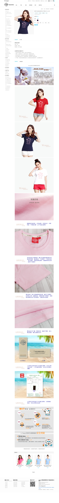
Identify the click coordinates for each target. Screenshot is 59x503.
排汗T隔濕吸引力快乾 (8, 12)
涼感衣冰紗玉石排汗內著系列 (8, 14)
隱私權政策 (44, 489)
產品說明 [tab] (16, 39)
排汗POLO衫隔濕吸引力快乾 (8, 29)
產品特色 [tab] (16, 61)
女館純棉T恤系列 (34, 448)
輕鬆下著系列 (7, 38)
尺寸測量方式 (23, 486)
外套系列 (6, 57)
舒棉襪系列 (6, 72)
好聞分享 (6, 487)
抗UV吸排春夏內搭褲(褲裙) (8, 42)
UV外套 (40, 488)
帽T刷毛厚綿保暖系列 (8, 82)
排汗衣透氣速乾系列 (7, 21)
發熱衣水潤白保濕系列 (8, 78)
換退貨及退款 (15, 485)
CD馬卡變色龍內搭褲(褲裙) (8, 46)
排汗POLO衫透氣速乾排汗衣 (8, 26)
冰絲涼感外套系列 (7, 59)
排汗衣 (39, 487)
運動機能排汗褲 (7, 40)
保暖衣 (48, 487)
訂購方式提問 (15, 486)
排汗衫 (41, 487)
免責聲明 (48, 489)
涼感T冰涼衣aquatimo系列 (8, 17)
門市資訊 (6, 483)
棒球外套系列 (7, 64)
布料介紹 (6, 486)
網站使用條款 (40, 489)
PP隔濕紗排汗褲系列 (8, 44)
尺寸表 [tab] (21, 39)
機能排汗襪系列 (7, 73)
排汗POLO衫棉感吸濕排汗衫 (8, 33)
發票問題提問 (15, 484)
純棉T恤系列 (6, 34)
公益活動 (6, 484)
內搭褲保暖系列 (7, 56)
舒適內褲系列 (7, 69)
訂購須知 (22, 485)
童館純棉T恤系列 (41, 448)
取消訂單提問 (15, 483)
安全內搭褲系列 (7, 49)
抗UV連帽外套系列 (7, 60)
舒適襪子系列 (7, 70)
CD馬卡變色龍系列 (7, 87)
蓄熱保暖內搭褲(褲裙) (8, 53)
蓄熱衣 (50, 487)
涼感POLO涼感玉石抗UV (8, 30)
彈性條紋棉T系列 (7, 37)
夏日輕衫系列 (7, 9)
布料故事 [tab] (21, 61)
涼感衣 (46, 487)
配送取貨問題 (23, 483)
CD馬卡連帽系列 (7, 63)
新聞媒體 (6, 485)
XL (45, 22)
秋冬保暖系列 (7, 75)
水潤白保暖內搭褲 (7, 52)
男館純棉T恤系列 (27, 448)
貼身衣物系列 (7, 67)
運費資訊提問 (23, 484)
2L (48, 22)
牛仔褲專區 (6, 48)
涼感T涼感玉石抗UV (7, 20)
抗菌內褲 (53, 487)
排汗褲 (44, 487)
